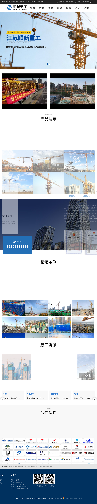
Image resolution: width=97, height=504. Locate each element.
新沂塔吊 (27, 466)
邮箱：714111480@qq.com (86, 1)
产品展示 (50, 8)
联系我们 (86, 8)
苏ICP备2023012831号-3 (55, 498)
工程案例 (68, 8)
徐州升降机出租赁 (47, 466)
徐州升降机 (39, 466)
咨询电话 (17, 245)
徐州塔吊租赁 (21, 466)
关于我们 (41, 8)
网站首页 (32, 8)
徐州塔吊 (33, 466)
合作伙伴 (77, 8)
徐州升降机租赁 (13, 466)
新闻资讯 (59, 8)
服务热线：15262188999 (66, 1)
